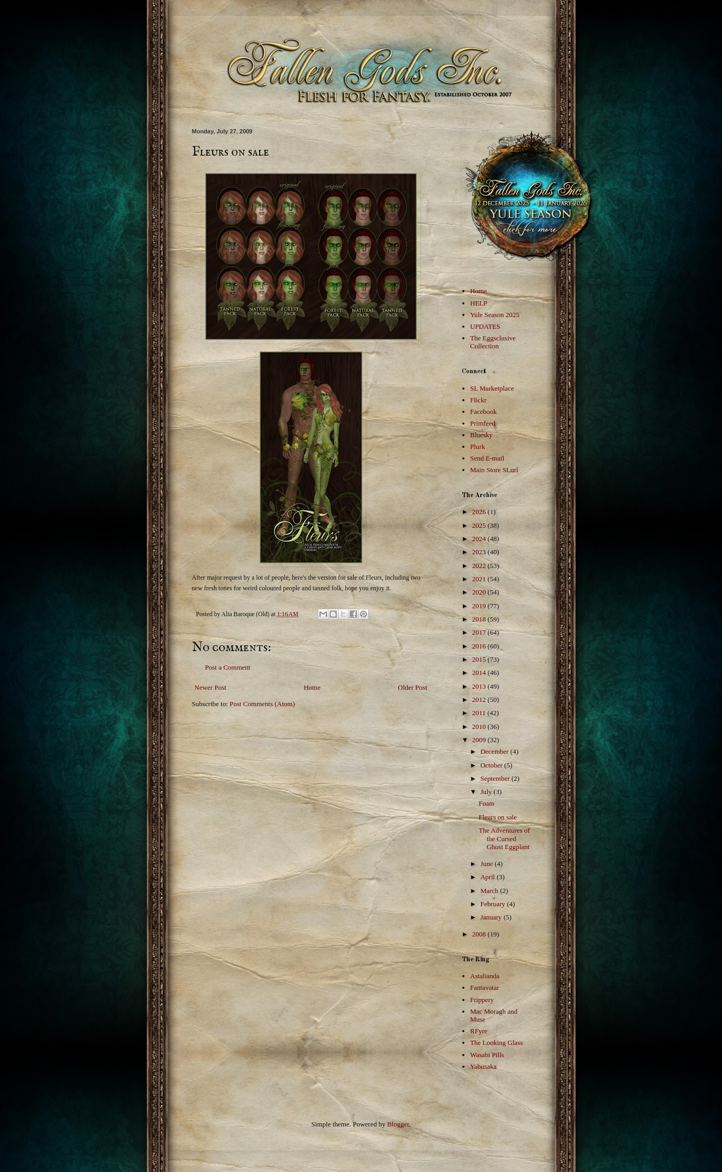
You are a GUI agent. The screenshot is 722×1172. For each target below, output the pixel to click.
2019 (480, 606)
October (492, 765)
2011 (480, 713)
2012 (480, 700)
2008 (480, 934)
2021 (480, 579)
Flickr (478, 400)
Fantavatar (484, 987)
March (490, 891)
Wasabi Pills (487, 1055)
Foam (487, 803)
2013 (480, 686)
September (495, 778)
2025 (480, 525)
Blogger (398, 1124)
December (495, 751)
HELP (479, 303)
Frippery (482, 1000)
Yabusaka (483, 1066)
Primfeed (483, 423)
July (486, 792)
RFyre (479, 1031)
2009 (480, 740)
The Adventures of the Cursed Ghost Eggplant (504, 838)
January (492, 917)
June (487, 864)
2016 (480, 646)
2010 (480, 727)
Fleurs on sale (498, 817)
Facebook (483, 412)
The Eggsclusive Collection (493, 342)
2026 (480, 512)
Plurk (477, 446)
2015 (480, 659)
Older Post (412, 687)
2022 (480, 566)
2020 (480, 592)
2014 (480, 673)
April (488, 877)
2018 (480, 619)
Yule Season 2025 (494, 315)
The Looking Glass (496, 1043)
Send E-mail (487, 458)
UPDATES (485, 326)
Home (312, 687)
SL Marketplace (492, 388)
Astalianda (485, 976)
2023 (480, 552)
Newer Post (210, 687)
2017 (480, 632)
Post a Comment (228, 667)
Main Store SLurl (494, 470)
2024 (480, 539)
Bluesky (481, 435)
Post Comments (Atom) (262, 704)
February (493, 904)
